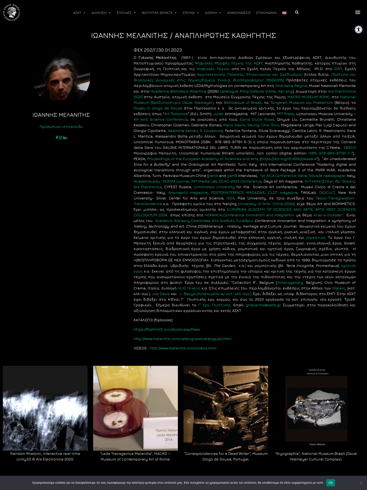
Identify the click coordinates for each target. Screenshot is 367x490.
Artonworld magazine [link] (188, 192)
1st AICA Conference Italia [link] (283, 175)
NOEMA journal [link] (176, 181)
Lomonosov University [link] (214, 187)
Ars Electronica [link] (148, 187)
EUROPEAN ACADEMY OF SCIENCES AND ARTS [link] (269, 209)
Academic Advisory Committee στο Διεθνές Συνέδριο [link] (204, 220)
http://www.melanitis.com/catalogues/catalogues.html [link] (182, 339)
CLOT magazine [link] (282, 192)
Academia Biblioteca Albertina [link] (178, 91)
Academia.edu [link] (147, 181)
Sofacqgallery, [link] (290, 282)
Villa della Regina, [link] (291, 85)
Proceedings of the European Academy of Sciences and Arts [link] (202, 159)
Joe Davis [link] (161, 294)
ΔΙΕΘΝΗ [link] (213, 13)
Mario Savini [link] (234, 125)
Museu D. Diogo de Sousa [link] (158, 108)
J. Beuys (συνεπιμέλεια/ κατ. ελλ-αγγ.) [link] (215, 294)
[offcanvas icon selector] (358, 12)
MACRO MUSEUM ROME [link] (308, 97)
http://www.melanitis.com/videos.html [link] (183, 348)
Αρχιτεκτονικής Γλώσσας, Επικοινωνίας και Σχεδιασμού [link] (249, 74)
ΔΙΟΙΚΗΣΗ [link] (101, 13)
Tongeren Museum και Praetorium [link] (301, 102)
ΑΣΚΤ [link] (79, 13)
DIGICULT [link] (327, 192)
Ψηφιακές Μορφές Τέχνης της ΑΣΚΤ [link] (229, 63)
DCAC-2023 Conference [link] (240, 181)
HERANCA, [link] (250, 215)
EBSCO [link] (350, 147)
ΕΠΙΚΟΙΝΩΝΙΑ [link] (266, 13)
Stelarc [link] (338, 288)
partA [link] (213, 175)
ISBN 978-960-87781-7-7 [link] (330, 153)
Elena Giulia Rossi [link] (257, 119)
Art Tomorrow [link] (176, 114)
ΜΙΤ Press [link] (285, 114)
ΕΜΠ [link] (338, 69)
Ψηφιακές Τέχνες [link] (213, 69)
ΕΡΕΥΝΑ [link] (191, 13)
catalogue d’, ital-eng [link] (256, 91)
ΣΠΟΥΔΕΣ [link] (126, 13)
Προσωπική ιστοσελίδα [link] (61, 126)
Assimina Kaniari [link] (182, 130)
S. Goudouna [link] (211, 130)
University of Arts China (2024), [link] (266, 204)
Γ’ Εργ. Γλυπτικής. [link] (214, 305)
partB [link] (232, 175)
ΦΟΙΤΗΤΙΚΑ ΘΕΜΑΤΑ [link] (159, 13)
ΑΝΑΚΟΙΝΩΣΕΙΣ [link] (239, 13)
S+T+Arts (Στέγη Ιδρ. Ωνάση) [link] (330, 181)
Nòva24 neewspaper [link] (327, 175)
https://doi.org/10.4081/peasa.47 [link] (289, 159)
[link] (358, 29)
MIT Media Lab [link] (204, 181)
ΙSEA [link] (231, 198)
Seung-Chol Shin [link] (263, 125)
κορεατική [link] (315, 237)
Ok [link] (331, 482)
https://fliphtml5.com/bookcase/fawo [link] (167, 329)
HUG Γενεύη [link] (189, 288)
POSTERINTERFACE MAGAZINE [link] (238, 192)
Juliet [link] (218, 114)
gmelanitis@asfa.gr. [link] (264, 305)
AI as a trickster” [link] (328, 215)
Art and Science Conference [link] (160, 119)
